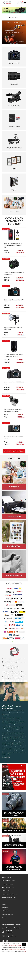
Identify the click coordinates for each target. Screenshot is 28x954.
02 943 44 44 (9, 930)
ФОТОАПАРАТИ (14, 57)
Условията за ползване (15, 945)
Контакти (6, 911)
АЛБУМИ (14, 183)
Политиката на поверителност (16, 949)
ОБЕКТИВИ (14, 78)
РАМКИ (14, 162)
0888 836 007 (9, 933)
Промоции (6, 890)
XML (4, 917)
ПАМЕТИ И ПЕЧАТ (14, 120)
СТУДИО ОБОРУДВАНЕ (14, 141)
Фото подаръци (8, 884)
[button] (9, 12)
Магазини (6, 907)
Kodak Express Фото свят (13, 927)
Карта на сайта (8, 914)
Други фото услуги (8, 887)
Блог (4, 904)
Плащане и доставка (9, 897)
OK (24, 944)
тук (25, 951)
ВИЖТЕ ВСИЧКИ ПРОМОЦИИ (14, 451)
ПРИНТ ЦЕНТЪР (14, 205)
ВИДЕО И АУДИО (14, 99)
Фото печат (7, 877)
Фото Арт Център (9, 880)
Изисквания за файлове (10, 894)
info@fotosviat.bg (11, 936)
